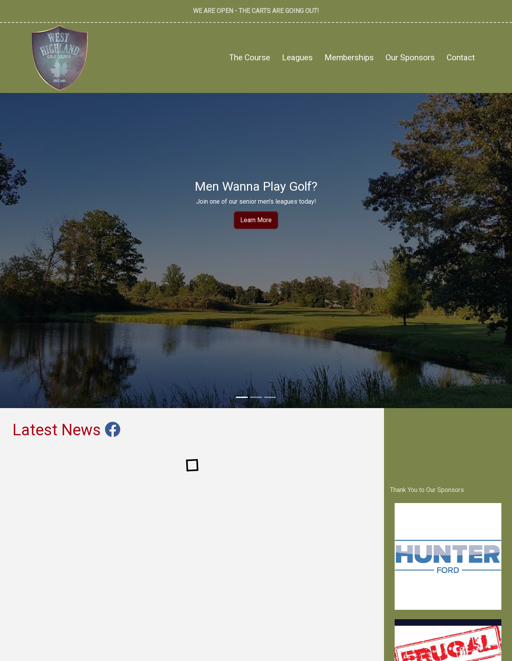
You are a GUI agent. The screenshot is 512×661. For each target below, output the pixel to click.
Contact (461, 57)
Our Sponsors (410, 57)
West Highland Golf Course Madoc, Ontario (448, 443)
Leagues (297, 57)
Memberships (349, 57)
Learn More (256, 220)
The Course (249, 57)
